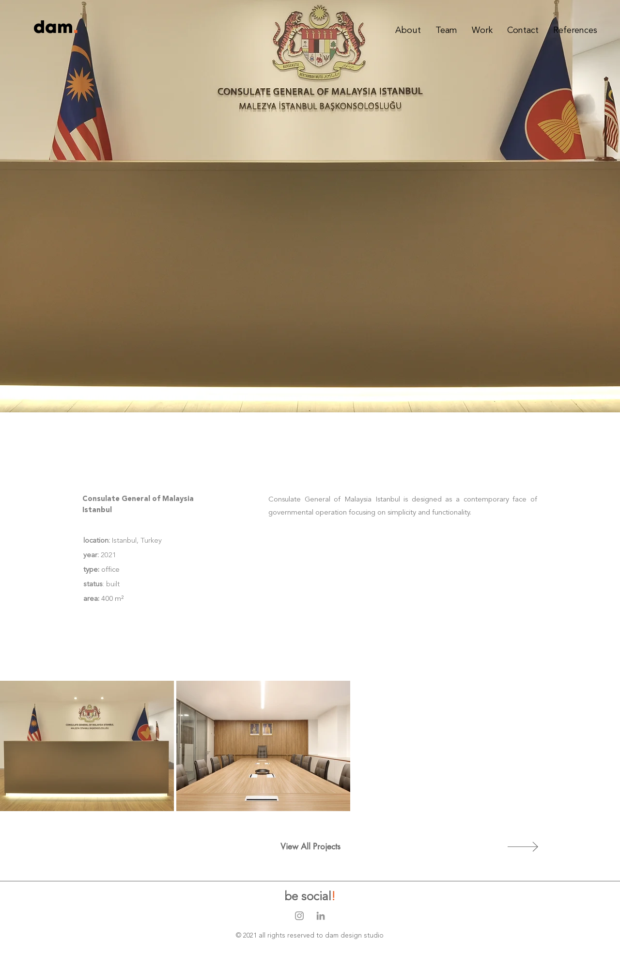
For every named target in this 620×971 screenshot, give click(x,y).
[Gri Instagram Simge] (299, 916)
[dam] (53, 28)
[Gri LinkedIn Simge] (320, 916)
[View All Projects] (310, 847)
